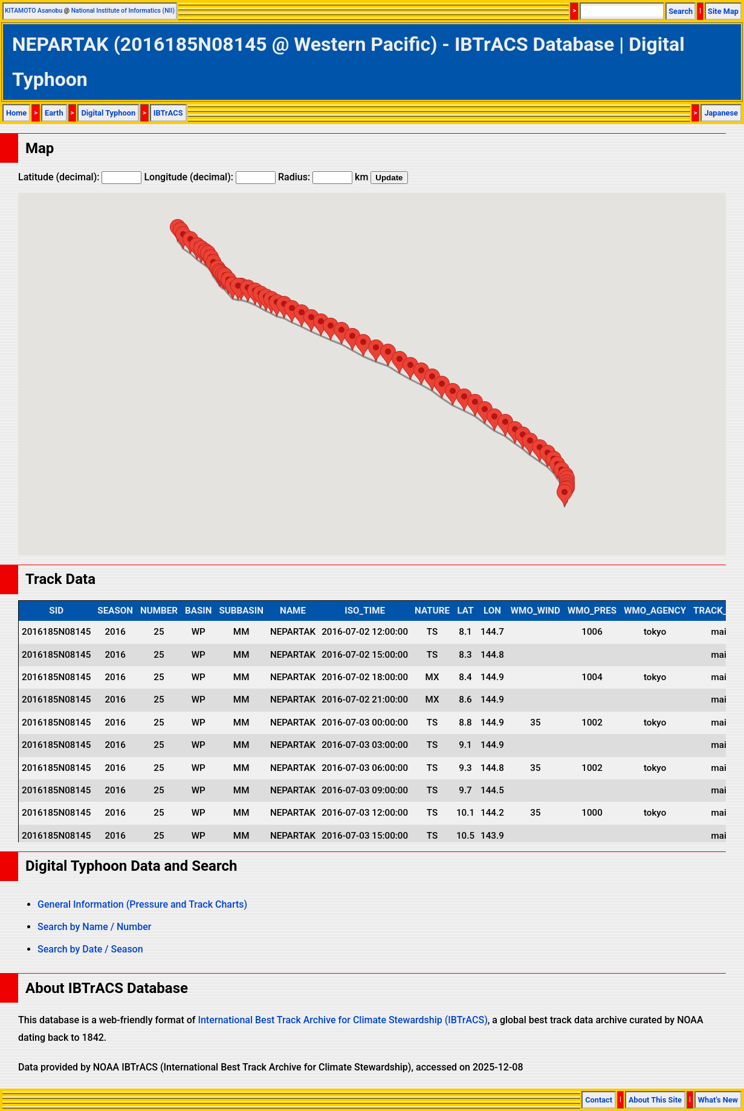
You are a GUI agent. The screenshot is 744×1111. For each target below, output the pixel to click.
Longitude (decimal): (210, 177)
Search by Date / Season (90, 949)
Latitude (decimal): (79, 177)
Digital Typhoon (108, 112)
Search (680, 11)
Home (16, 112)
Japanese (721, 112)
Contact (598, 1099)
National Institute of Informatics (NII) (123, 11)
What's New (718, 1099)
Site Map (723, 11)
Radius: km (323, 177)
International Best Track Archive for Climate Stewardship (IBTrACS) (342, 1020)
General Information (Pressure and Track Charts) (142, 904)
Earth (54, 112)
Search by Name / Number (94, 926)
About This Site (655, 1099)
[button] (564, 495)
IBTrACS (168, 112)
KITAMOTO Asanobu (33, 11)
